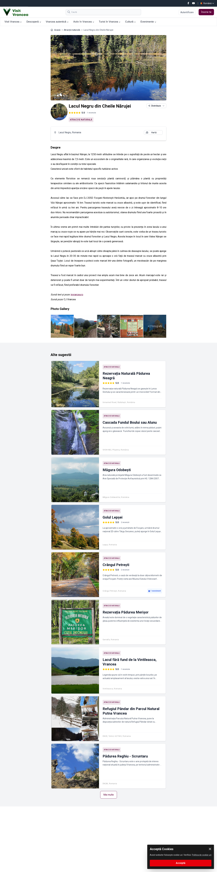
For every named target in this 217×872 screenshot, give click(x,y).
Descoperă (34, 21)
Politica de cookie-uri (201, 855)
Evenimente (148, 21)
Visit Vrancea (13, 21)
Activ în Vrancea (83, 21)
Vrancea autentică (57, 21)
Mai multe (108, 794)
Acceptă (180, 863)
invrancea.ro (77, 294)
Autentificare (187, 12)
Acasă (57, 30)
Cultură (130, 21)
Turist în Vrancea (109, 21)
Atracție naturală (72, 30)
